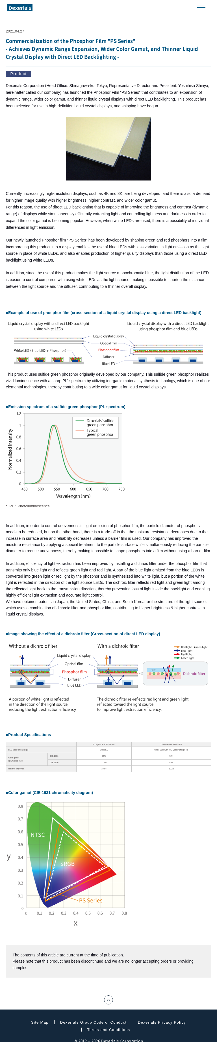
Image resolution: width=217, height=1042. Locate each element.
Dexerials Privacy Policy (162, 1022)
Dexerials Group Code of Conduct (93, 1022)
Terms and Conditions (108, 1030)
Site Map (40, 1022)
